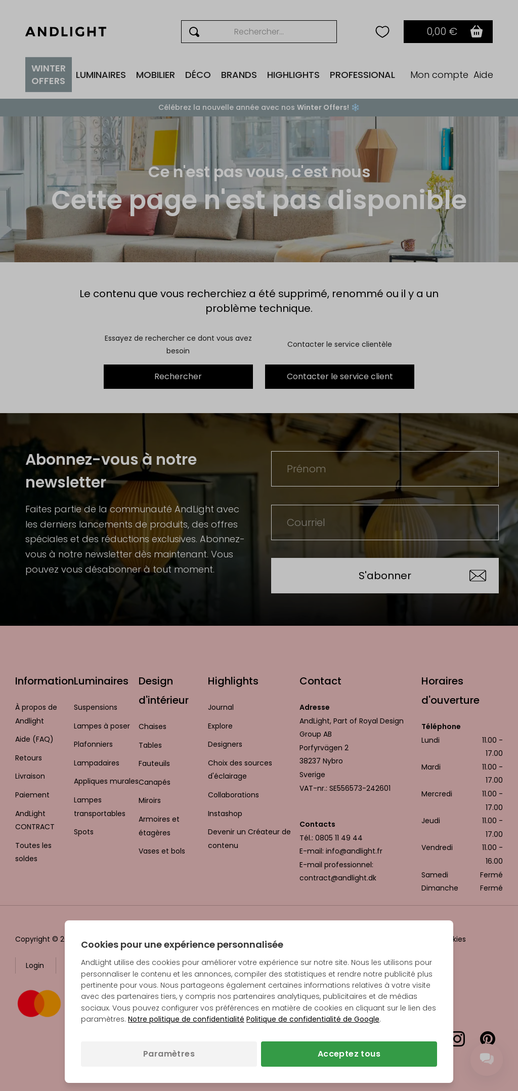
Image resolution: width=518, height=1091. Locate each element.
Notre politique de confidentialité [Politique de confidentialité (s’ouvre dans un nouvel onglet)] (186, 1019)
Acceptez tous (349, 1054)
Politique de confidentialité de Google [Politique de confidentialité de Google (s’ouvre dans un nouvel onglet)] (312, 1019)
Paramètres (169, 1054)
